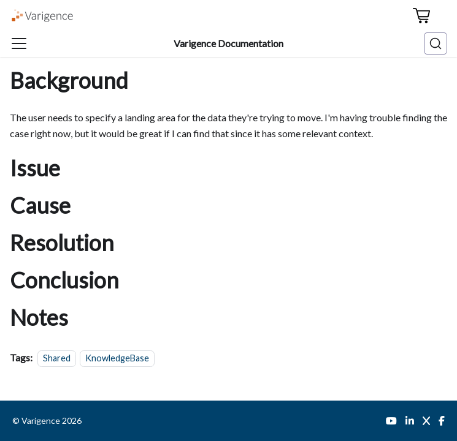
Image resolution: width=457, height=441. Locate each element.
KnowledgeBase (117, 358)
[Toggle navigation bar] (19, 43)
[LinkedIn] (409, 421)
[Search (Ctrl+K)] (435, 43)
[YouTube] (391, 421)
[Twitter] (426, 421)
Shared (57, 358)
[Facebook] (442, 421)
